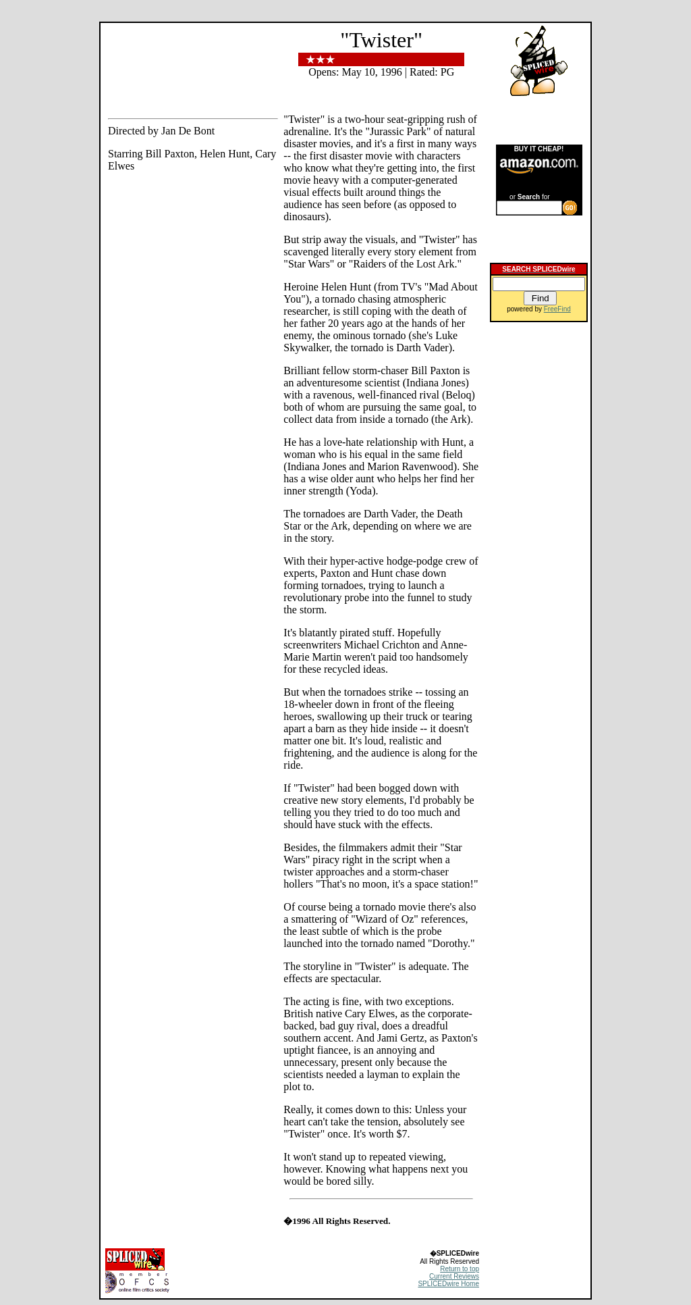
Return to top (459, 1269)
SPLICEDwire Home (448, 1283)
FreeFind (557, 309)
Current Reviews (454, 1276)
